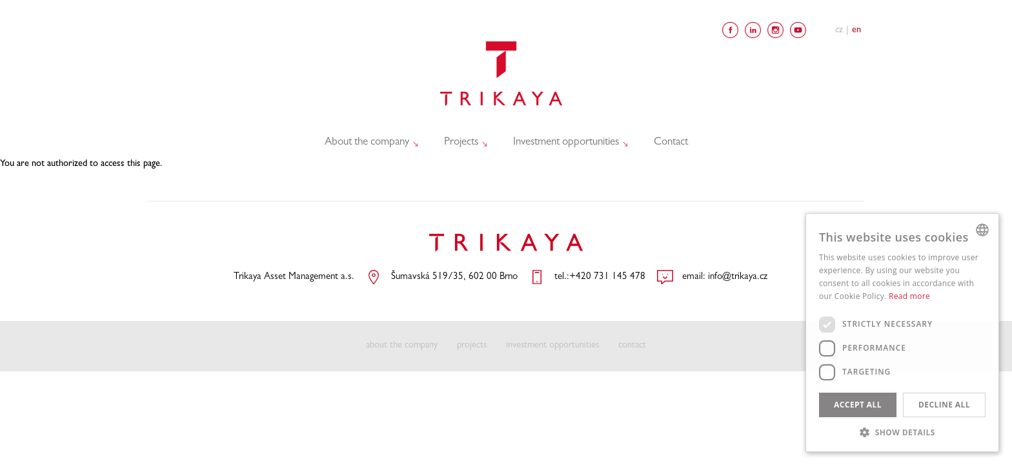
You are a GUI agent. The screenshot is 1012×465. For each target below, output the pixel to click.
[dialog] (902, 332)
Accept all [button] (858, 404)
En (856, 31)
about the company (402, 346)
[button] (902, 432)
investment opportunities (552, 346)
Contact (671, 142)
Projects (462, 142)
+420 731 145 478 (607, 277)
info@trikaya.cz (737, 277)
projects (472, 346)
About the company (368, 142)
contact (632, 346)
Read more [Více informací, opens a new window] (909, 296)
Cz (839, 31)
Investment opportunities (567, 142)
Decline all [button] (944, 404)
